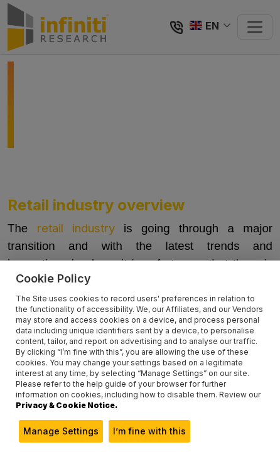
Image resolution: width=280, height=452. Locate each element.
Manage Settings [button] (61, 431)
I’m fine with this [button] (149, 431)
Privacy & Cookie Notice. (66, 405)
